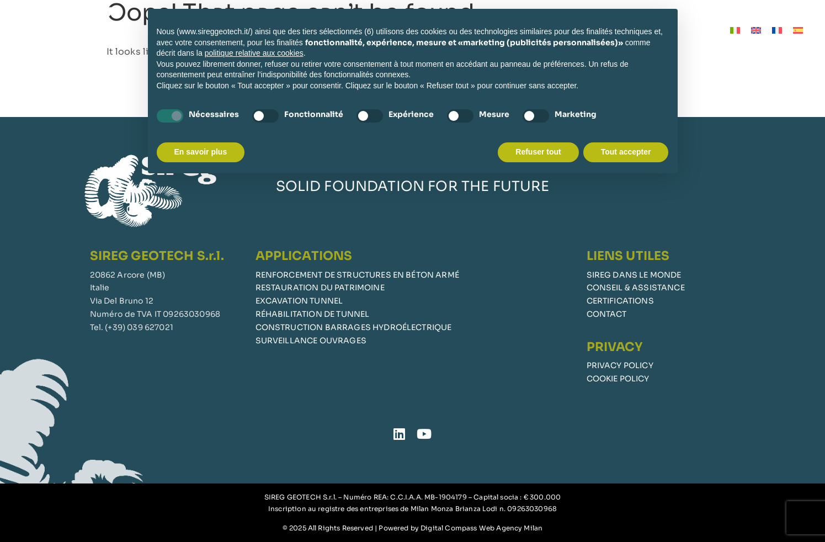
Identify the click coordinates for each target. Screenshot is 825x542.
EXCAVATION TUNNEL (299, 301)
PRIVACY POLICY (620, 365)
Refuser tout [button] (538, 151)
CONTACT (607, 314)
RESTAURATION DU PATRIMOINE (320, 288)
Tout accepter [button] (626, 151)
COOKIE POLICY (618, 379)
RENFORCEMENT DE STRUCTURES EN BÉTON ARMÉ (357, 275)
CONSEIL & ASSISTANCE (636, 288)
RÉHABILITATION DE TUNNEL (313, 314)
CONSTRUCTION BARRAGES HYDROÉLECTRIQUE (354, 327)
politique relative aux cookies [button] (254, 53)
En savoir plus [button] (200, 151)
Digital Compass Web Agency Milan (481, 528)
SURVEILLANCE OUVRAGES (311, 341)
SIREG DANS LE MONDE (634, 275)
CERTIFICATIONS (620, 301)
